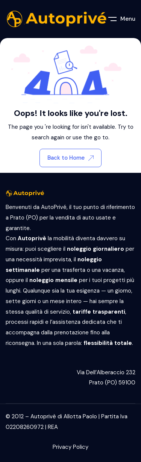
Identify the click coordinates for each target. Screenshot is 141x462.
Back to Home (70, 158)
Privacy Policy (70, 447)
